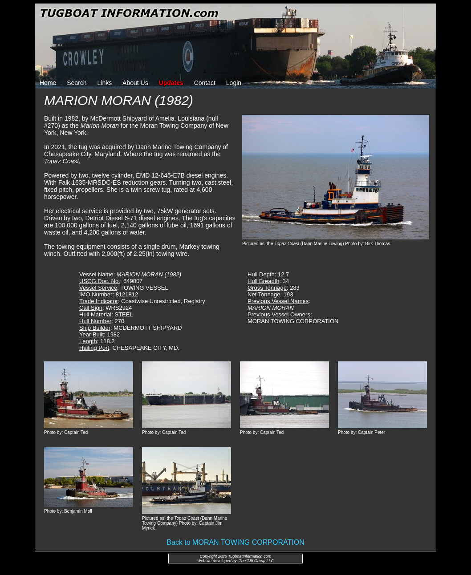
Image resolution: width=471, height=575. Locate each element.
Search (76, 82)
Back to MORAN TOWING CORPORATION (235, 542)
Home (48, 82)
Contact (204, 82)
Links (104, 82)
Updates (171, 82)
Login (233, 82)
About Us (135, 82)
